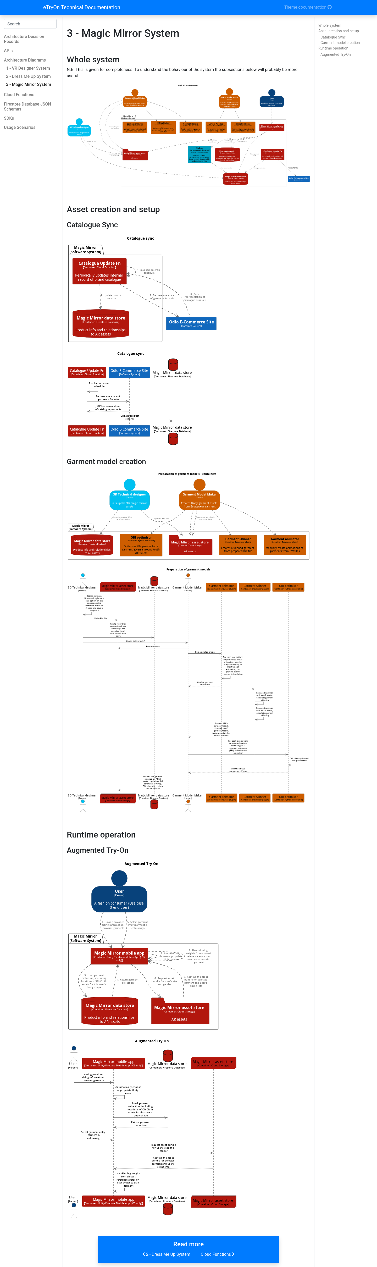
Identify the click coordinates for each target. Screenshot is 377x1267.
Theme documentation (308, 7)
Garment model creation (340, 43)
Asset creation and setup (338, 31)
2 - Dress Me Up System (165, 1254)
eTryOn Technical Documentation (81, 7)
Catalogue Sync (333, 37)
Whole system (329, 25)
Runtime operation (333, 48)
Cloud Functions (218, 1254)
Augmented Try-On (335, 54)
